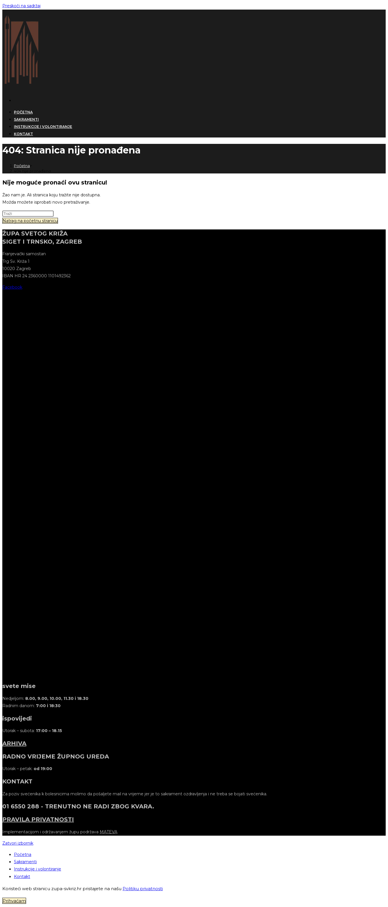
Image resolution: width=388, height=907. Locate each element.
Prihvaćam (14, 901)
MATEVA (108, 831)
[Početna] (22, 165)
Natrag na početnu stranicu (30, 220)
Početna (22, 854)
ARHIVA (14, 743)
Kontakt (22, 876)
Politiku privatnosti (143, 888)
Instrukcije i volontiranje (37, 869)
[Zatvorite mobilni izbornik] (17, 843)
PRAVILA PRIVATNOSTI (38, 819)
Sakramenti (25, 861)
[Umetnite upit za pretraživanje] (28, 214)
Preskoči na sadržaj (21, 5)
